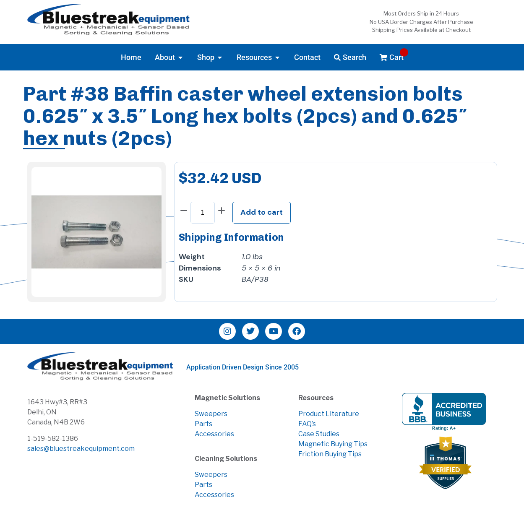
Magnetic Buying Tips (333, 444)
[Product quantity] (202, 212)
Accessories (214, 434)
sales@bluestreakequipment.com (81, 449)
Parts (203, 424)
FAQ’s (307, 424)
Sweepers (211, 414)
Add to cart (261, 212)
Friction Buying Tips (330, 454)
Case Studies (318, 434)
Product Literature (328, 414)
